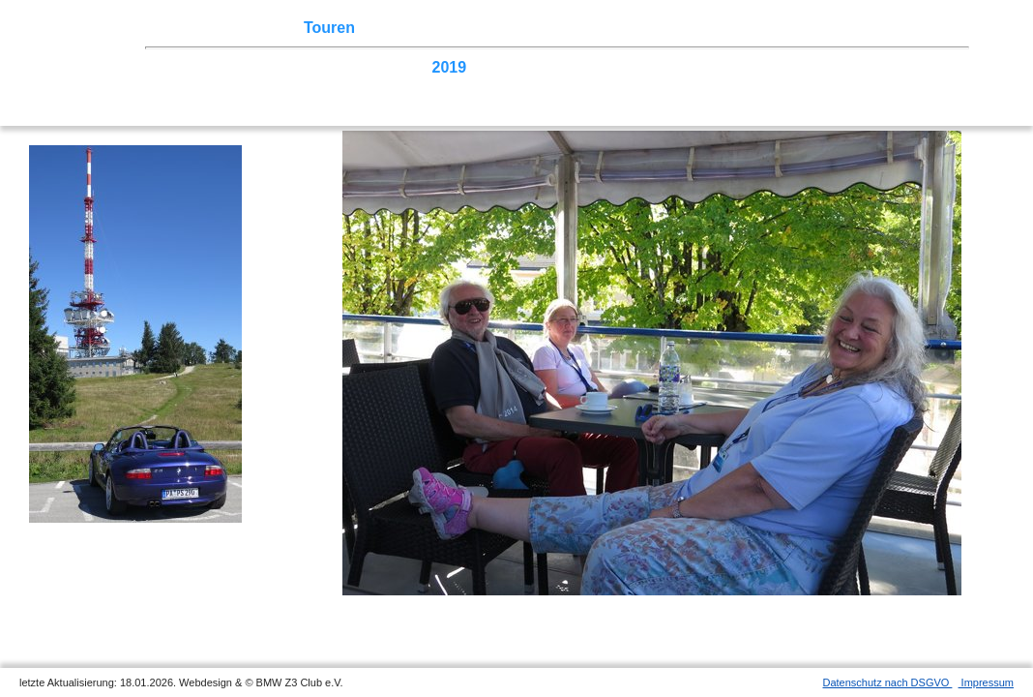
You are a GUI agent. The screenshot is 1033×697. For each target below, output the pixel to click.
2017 (537, 67)
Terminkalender (422, 27)
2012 (758, 67)
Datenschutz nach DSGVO (888, 682)
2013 (713, 67)
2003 (360, 85)
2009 (890, 67)
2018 (493, 67)
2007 (184, 85)
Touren (329, 27)
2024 (229, 67)
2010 (846, 67)
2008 (934, 67)
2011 (801, 67)
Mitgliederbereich (867, 27)
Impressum (986, 682)
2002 (405, 85)
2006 (229, 85)
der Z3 (595, 27)
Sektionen (525, 27)
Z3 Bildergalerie (686, 27)
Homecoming (481, 85)
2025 (184, 67)
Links (773, 27)
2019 (449, 67)
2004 (317, 85)
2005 (272, 85)
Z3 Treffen (256, 27)
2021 (360, 67)
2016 (581, 67)
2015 (625, 67)
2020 (405, 67)
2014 (670, 67)
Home (188, 27)
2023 (272, 67)
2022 (317, 67)
